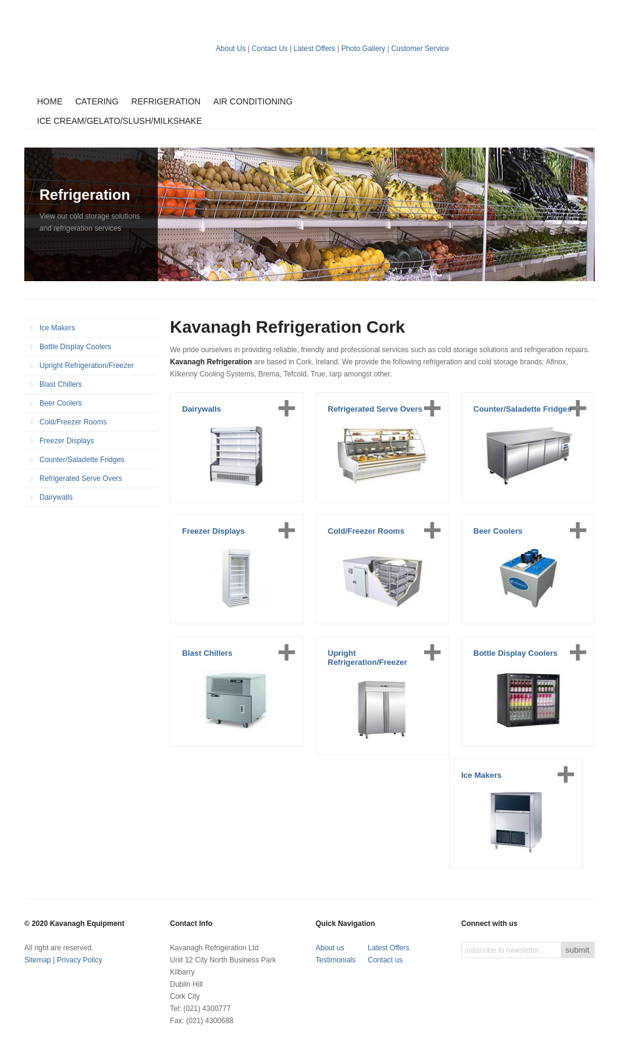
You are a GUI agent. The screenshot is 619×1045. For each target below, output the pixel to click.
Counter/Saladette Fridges (81, 459)
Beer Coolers (60, 403)
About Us (231, 48)
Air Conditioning (253, 101)
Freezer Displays (66, 441)
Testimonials (336, 960)
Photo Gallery (363, 48)
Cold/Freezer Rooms (73, 422)
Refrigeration (165, 101)
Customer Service (420, 48)
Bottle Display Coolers (75, 346)
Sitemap (37, 960)
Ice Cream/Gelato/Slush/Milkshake (119, 121)
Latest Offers (314, 48)
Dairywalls (56, 497)
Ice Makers (57, 328)
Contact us (385, 960)
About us (330, 948)
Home (50, 101)
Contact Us (270, 48)
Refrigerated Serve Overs (80, 478)
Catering (96, 101)
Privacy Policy (80, 960)
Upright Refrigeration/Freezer (86, 365)
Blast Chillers (60, 384)
